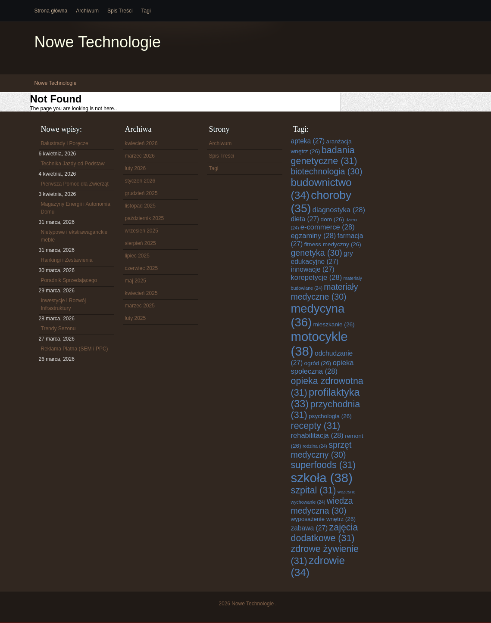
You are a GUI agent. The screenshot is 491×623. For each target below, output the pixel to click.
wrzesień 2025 (141, 231)
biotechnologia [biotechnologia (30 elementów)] (327, 171)
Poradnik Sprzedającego (69, 280)
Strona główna (51, 11)
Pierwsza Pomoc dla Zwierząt (75, 184)
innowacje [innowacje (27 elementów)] (313, 269)
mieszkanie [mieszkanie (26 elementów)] (334, 324)
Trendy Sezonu (58, 328)
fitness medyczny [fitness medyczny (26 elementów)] (332, 244)
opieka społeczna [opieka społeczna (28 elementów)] (322, 367)
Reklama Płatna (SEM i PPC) (74, 349)
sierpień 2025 (140, 243)
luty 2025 (135, 318)
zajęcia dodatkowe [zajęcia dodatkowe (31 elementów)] (324, 532)
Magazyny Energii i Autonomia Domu (75, 208)
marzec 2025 (140, 306)
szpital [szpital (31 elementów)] (313, 490)
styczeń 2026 (140, 181)
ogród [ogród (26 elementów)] (318, 363)
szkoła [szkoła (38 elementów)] (322, 478)
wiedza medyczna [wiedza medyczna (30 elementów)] (322, 505)
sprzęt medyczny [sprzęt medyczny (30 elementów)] (321, 449)
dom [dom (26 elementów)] (332, 219)
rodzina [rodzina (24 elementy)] (315, 446)
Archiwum (87, 11)
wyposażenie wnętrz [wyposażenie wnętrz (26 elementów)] (323, 519)
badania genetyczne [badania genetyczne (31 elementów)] (324, 155)
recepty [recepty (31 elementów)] (316, 426)
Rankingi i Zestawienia (67, 260)
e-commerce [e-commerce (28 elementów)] (327, 227)
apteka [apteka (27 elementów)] (308, 141)
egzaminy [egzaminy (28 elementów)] (313, 236)
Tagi (146, 11)
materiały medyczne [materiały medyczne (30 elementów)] (324, 291)
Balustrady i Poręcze (64, 143)
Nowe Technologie (97, 42)
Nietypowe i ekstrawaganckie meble (74, 236)
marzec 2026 (140, 156)
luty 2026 (135, 168)
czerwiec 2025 (141, 268)
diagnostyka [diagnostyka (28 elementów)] (339, 210)
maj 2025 (135, 281)
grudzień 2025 (141, 193)
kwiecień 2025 (141, 293)
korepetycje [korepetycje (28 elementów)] (316, 277)
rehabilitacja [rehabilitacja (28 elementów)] (317, 435)
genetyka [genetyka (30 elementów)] (316, 252)
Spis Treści (120, 11)
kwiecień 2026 (141, 143)
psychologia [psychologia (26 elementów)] (330, 416)
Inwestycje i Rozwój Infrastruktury (63, 304)
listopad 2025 (140, 206)
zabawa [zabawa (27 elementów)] (309, 528)
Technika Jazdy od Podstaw (73, 164)
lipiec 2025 (137, 256)
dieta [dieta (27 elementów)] (305, 219)
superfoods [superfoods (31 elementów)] (323, 465)
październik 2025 (144, 218)
